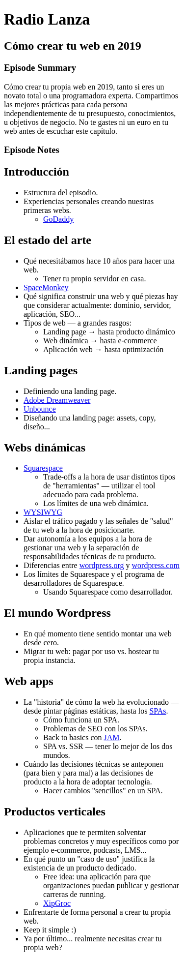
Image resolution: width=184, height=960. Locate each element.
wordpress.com (156, 565)
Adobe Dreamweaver (57, 400)
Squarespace (43, 468)
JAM (112, 737)
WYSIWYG (43, 512)
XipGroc (57, 903)
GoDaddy (58, 219)
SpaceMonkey (46, 287)
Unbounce (40, 409)
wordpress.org (101, 565)
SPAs (157, 711)
